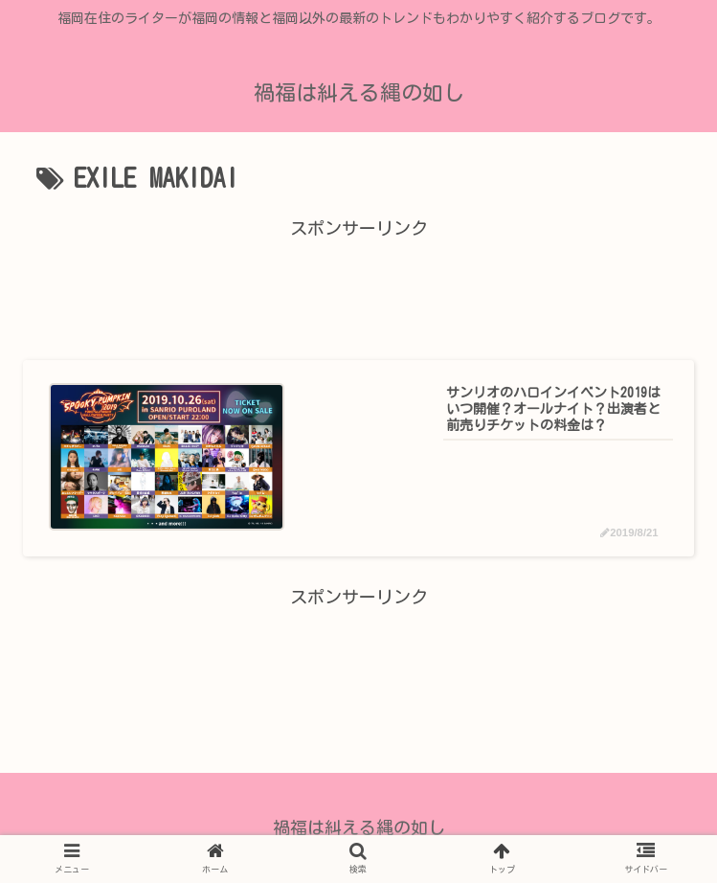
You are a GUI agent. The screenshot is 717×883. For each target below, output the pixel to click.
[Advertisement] (358, 285)
